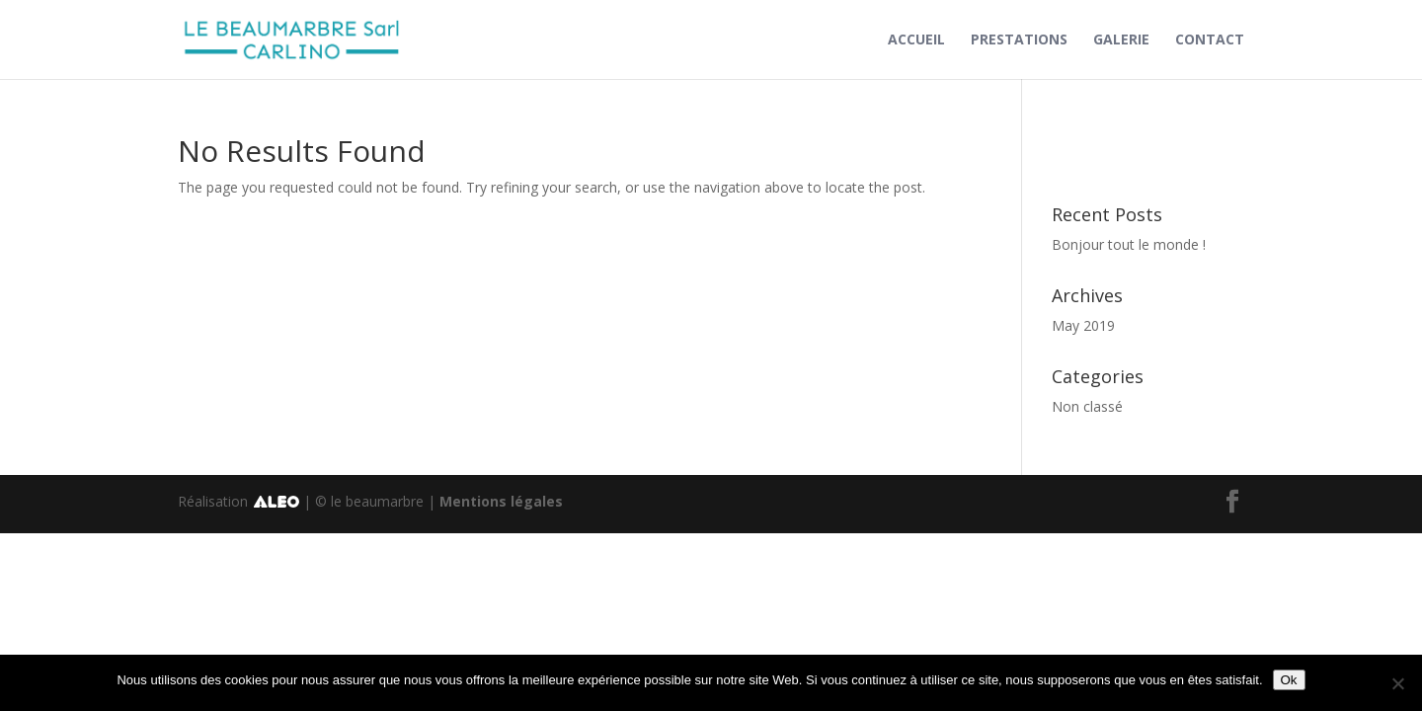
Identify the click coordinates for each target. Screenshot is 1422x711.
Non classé (1087, 406)
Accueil (916, 40)
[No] (1397, 683)
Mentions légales (501, 501)
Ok (1289, 679)
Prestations (1019, 40)
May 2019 (1083, 325)
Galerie (1121, 40)
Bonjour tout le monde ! (1129, 244)
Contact (1209, 40)
